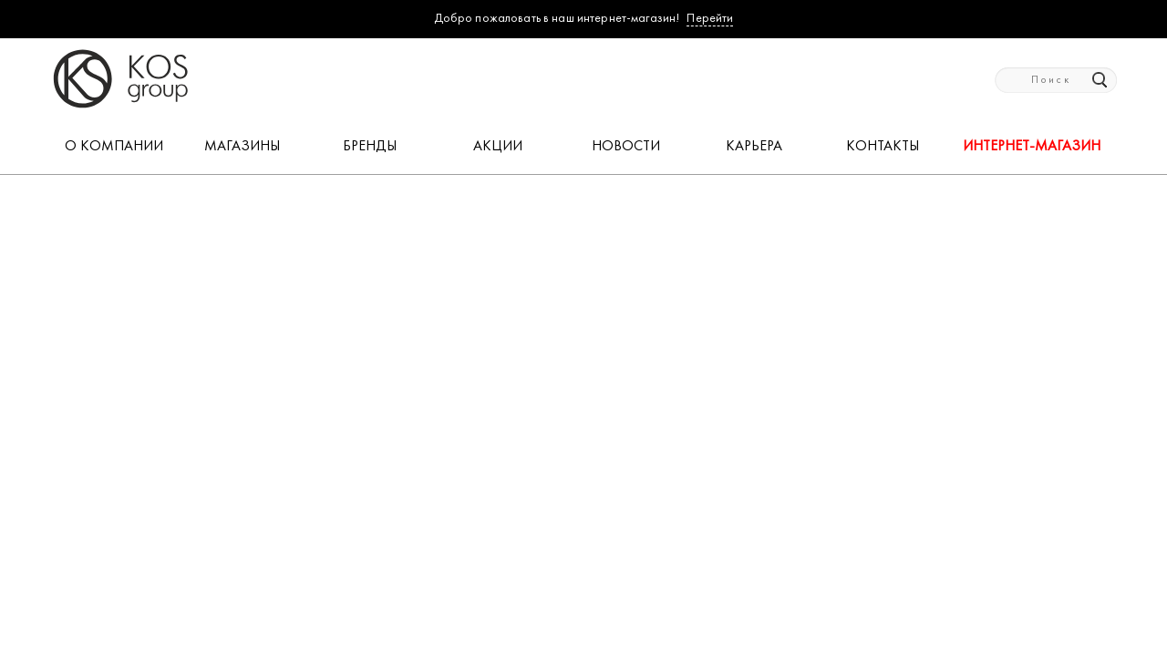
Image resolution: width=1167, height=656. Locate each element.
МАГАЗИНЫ (242, 146)
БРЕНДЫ (370, 146)
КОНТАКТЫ (882, 146)
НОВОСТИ (626, 146)
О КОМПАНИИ (114, 146)
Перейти (710, 19)
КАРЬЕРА (754, 146)
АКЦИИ (497, 146)
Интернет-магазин (1031, 146)
